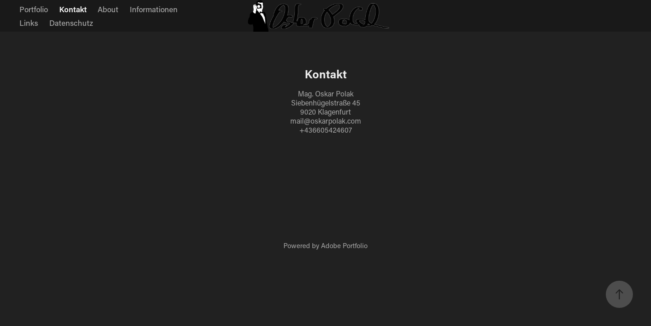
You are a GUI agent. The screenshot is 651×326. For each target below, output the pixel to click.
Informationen (154, 9)
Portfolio (33, 9)
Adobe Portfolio (344, 245)
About (108, 9)
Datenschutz (71, 23)
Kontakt (73, 9)
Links (28, 23)
